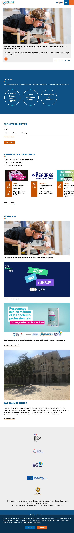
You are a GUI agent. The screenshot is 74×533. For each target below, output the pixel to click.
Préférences (36, 522)
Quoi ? (6, 129)
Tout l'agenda (9, 203)
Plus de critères (9, 137)
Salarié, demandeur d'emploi (30, 97)
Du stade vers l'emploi (11, 299)
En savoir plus (9, 418)
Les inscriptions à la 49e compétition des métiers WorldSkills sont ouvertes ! (29, 257)
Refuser (30, 527)
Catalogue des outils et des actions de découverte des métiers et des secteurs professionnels (34, 340)
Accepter (42, 527)
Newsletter (57, 2)
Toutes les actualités (12, 345)
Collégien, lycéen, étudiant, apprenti (12, 97)
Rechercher (10, 142)
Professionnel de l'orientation (49, 97)
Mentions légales (36, 515)
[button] (55, 60)
